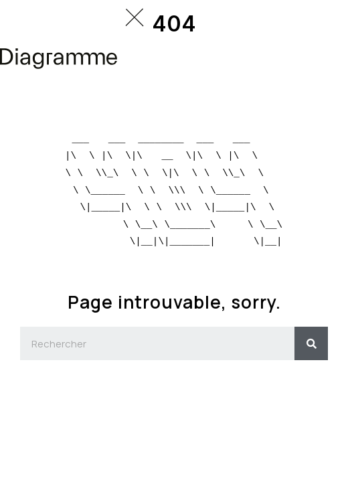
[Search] (311, 343)
